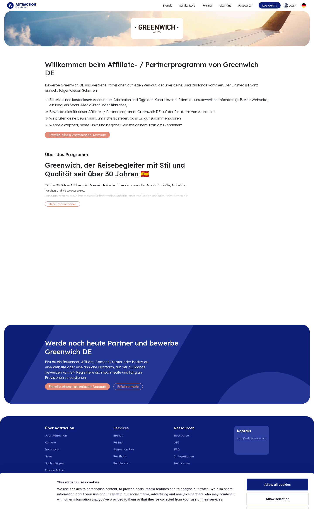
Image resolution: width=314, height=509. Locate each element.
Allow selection (277, 466)
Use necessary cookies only (277, 480)
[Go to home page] (21, 5)
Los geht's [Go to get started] (269, 5)
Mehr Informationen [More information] (63, 204)
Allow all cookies (278, 452)
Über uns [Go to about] (225, 5)
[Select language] (303, 5)
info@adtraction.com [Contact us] (251, 438)
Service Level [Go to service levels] (187, 5)
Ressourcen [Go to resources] (245, 5)
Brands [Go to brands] (118, 435)
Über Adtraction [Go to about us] (56, 435)
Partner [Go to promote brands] (207, 5)
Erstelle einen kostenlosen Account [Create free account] (77, 135)
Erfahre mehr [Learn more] (128, 386)
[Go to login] (291, 5)
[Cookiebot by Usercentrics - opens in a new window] (28, 500)
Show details (229, 500)
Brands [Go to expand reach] (167, 5)
